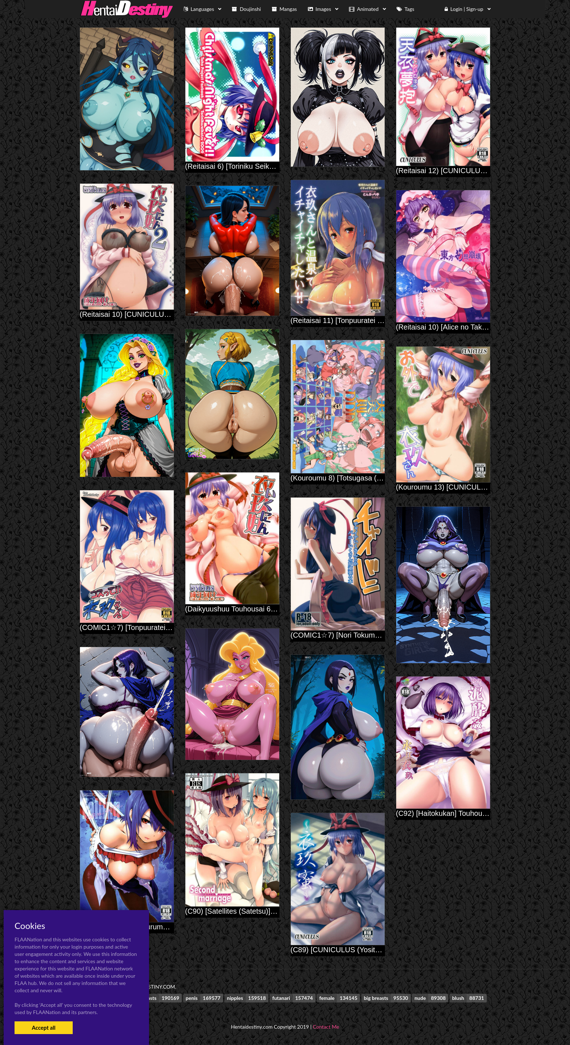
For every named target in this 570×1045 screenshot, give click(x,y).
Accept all (43, 1027)
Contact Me (326, 1027)
